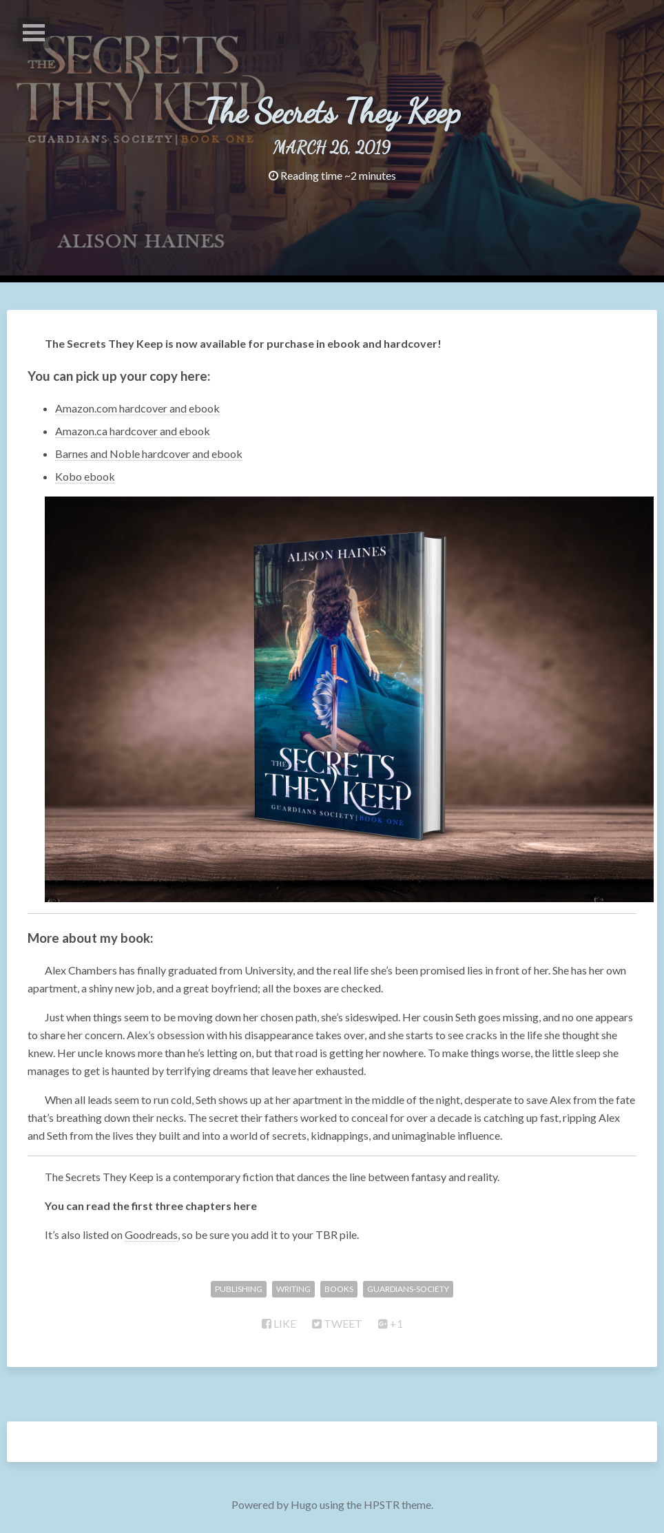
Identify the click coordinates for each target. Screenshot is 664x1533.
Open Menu (33, 32)
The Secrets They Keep (332, 111)
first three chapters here (194, 1205)
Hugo (304, 1504)
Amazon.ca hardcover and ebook (132, 430)
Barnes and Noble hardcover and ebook (148, 453)
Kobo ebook (85, 476)
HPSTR (382, 1504)
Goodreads (151, 1234)
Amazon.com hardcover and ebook (137, 408)
